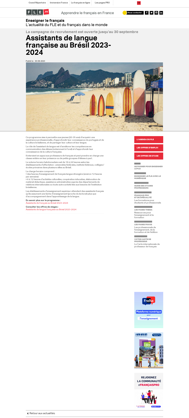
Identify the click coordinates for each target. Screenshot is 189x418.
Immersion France (59, 3)
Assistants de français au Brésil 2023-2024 (47, 203)
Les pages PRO (102, 3)
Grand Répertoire (37, 3)
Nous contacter (135, 13)
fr (139, 3)
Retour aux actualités (40, 413)
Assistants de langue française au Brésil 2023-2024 (51, 210)
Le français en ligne (80, 3)
